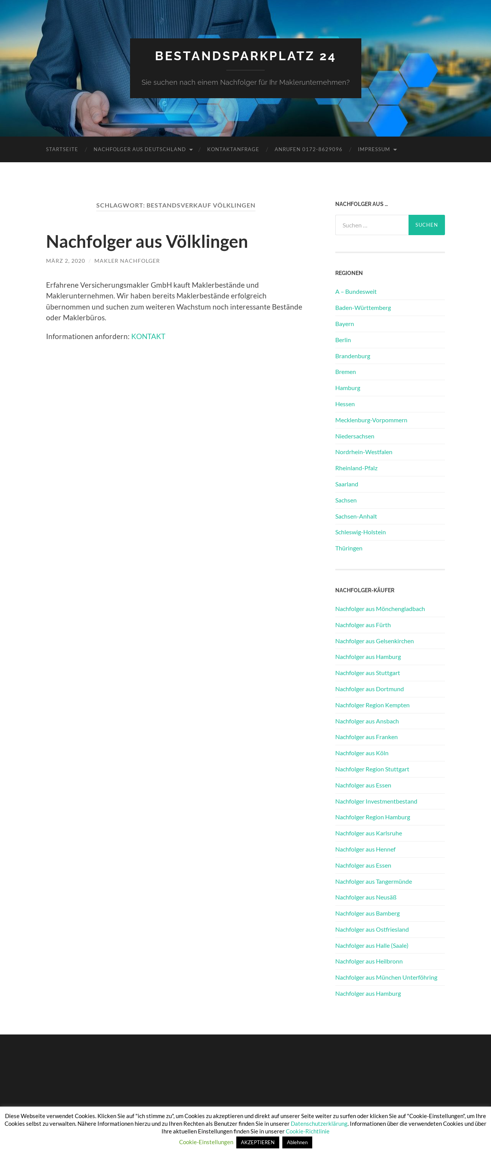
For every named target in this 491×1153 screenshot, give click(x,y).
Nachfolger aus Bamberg (367, 913)
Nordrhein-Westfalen (363, 451)
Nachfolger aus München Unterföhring (386, 977)
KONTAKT (148, 336)
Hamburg (347, 387)
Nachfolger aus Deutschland (140, 149)
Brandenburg (352, 355)
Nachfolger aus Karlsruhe (368, 833)
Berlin (343, 339)
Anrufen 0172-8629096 (309, 149)
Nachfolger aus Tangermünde (373, 881)
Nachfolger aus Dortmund (369, 688)
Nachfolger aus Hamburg (368, 656)
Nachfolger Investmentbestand (376, 801)
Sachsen (346, 500)
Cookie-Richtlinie (308, 1131)
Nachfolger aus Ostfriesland (372, 929)
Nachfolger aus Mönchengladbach (380, 608)
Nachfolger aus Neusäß (366, 897)
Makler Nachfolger (127, 260)
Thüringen (348, 548)
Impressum (374, 149)
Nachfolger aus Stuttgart (367, 672)
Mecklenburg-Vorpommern (371, 419)
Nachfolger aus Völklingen (147, 241)
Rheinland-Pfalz (356, 467)
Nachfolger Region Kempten (372, 704)
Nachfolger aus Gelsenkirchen (374, 640)
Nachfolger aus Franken (366, 736)
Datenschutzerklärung (319, 1123)
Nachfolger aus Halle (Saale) (372, 945)
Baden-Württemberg (363, 307)
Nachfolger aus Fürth (363, 624)
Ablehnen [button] (297, 1142)
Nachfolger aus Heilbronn (369, 961)
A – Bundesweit (356, 291)
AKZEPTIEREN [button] (258, 1142)
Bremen (345, 371)
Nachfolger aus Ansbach (367, 721)
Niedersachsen (354, 436)
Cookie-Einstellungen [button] (206, 1141)
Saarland (346, 484)
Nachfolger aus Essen (363, 785)
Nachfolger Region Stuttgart (372, 769)
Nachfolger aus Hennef (365, 849)
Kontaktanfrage (233, 149)
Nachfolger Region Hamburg (372, 816)
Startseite (62, 149)
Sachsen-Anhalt (356, 516)
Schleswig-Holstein (360, 531)
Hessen (345, 403)
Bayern (344, 323)
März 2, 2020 (65, 260)
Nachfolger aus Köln (362, 752)
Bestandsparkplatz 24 (245, 56)
